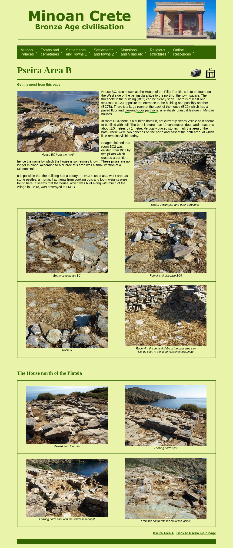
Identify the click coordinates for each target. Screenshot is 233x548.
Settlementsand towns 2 (104, 52)
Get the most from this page (38, 84)
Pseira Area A (163, 533)
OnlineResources (182, 52)
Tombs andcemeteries (50, 52)
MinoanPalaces (27, 52)
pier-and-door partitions (141, 110)
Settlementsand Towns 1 (76, 52)
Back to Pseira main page (196, 533)
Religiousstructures (158, 52)
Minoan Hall (25, 169)
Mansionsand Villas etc (132, 52)
